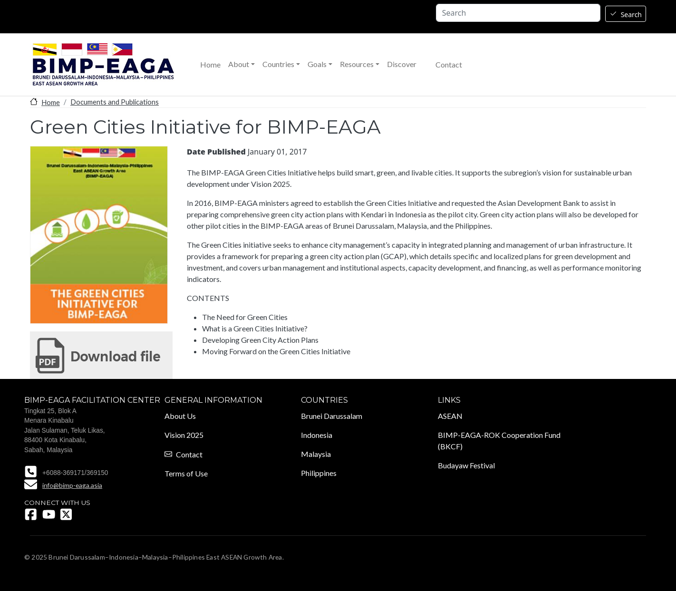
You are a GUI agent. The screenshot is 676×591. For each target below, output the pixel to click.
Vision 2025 (183, 434)
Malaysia (316, 453)
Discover (401, 63)
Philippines (319, 472)
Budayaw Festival (466, 465)
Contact (448, 64)
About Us (180, 415)
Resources (357, 63)
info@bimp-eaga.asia (72, 485)
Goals (317, 63)
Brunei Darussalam (331, 415)
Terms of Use (186, 473)
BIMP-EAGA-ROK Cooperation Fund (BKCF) (499, 440)
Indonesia (316, 434)
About (238, 63)
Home (210, 64)
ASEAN (450, 415)
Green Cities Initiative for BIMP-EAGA (101, 355)
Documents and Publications (114, 101)
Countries (278, 63)
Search (631, 14)
